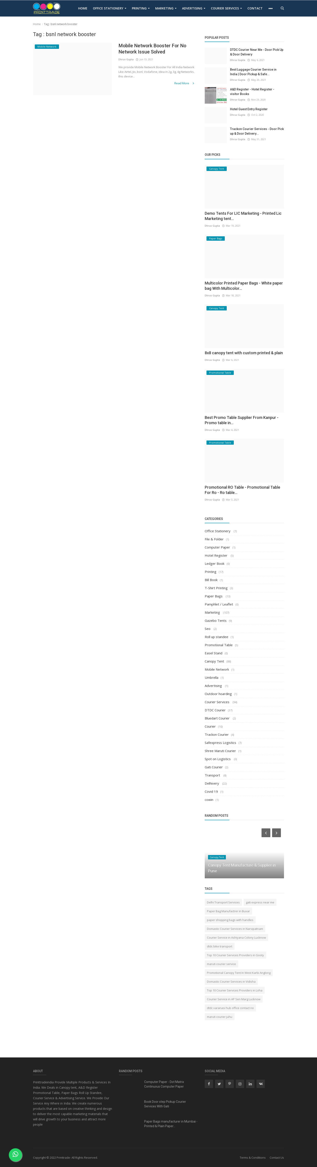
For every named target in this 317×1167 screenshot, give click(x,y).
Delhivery (212, 783)
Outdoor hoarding (218, 694)
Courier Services (226, 8)
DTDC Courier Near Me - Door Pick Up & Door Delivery (256, 52)
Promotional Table (219, 645)
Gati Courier (214, 767)
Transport (213, 775)
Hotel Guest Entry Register (249, 109)
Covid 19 (211, 791)
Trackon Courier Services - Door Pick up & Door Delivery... (257, 131)
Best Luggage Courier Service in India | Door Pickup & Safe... (253, 72)
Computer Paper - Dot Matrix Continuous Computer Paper (164, 1084)
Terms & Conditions (253, 1158)
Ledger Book (214, 563)
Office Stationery (109, 8)
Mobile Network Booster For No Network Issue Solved (153, 49)
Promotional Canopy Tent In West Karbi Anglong (239, 973)
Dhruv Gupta (126, 59)
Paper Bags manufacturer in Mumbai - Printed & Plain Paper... (170, 1124)
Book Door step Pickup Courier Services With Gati (165, 1104)
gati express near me (260, 902)
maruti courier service (221, 964)
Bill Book (211, 580)
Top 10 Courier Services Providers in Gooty (235, 955)
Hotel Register (216, 555)
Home (82, 8)
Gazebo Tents (216, 620)
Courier (210, 726)
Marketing (166, 8)
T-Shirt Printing (216, 588)
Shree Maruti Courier (220, 751)
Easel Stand (213, 653)
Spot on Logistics (218, 759)
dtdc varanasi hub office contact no (230, 1008)
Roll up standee (216, 637)
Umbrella (211, 677)
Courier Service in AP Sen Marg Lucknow (233, 999)
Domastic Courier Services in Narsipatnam (235, 929)
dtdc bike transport (219, 946)
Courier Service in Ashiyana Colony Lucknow (236, 937)
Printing (141, 8)
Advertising (193, 8)
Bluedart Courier (217, 718)
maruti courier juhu (219, 1017)
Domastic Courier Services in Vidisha (231, 982)
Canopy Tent (214, 661)
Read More (184, 83)
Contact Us (277, 1158)
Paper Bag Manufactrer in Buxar (228, 911)
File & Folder (214, 539)
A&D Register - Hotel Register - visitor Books (252, 92)
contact (255, 8)
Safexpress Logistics (220, 742)
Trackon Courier (217, 734)
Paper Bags (214, 596)
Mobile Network (217, 669)
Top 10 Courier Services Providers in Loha (234, 990)
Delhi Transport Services (223, 902)
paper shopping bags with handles (230, 920)
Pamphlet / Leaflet (219, 604)
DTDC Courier (215, 710)
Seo (208, 628)
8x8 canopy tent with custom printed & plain (244, 352)
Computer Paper (217, 547)
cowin (209, 799)
